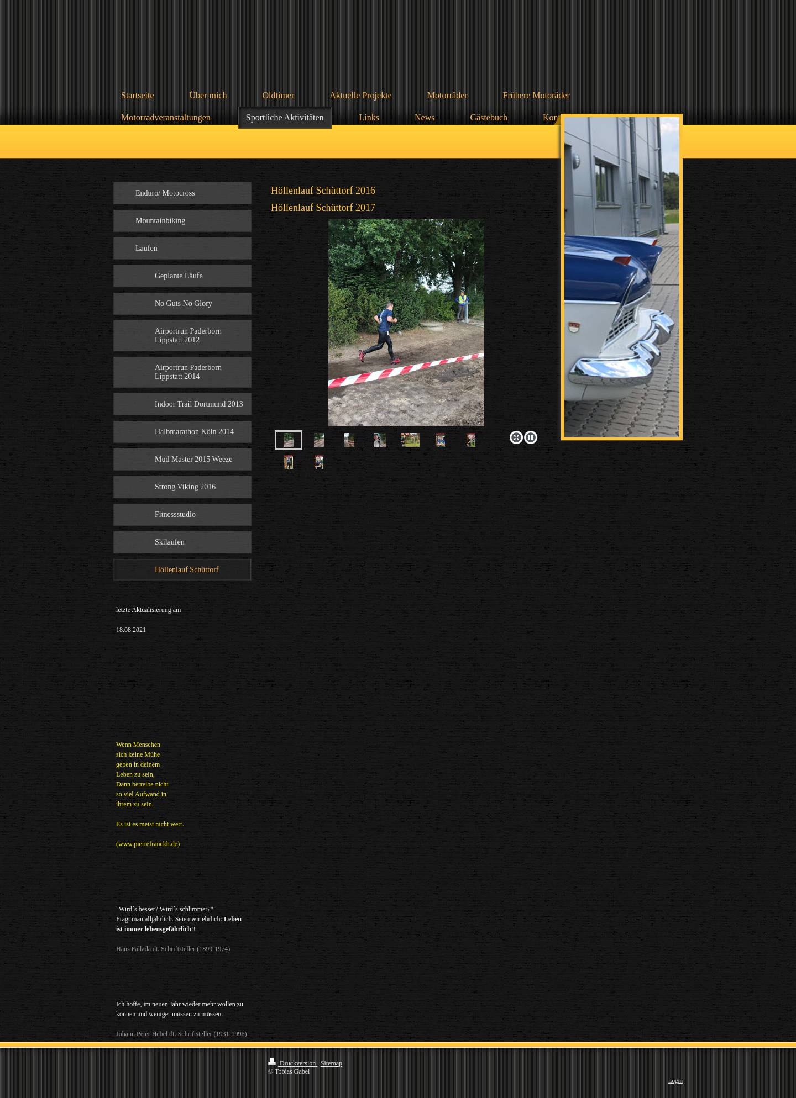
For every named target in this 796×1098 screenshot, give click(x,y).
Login (675, 1080)
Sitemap (331, 1063)
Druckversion (292, 1063)
